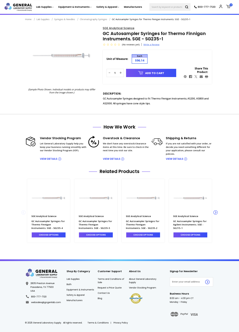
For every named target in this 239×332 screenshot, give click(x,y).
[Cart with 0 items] (229, 7)
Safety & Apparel (76, 295)
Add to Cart (151, 73)
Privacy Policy (121, 322)
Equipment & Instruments (80, 289)
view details (48, 159)
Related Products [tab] (119, 171)
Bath (69, 284)
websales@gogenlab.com (43, 302)
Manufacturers (133, 7)
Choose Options (49, 234)
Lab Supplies (73, 279)
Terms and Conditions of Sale (111, 280)
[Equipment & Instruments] (75, 7)
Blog (100, 298)
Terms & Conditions (98, 322)
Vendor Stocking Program (142, 287)
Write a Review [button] (151, 44)
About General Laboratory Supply (142, 280)
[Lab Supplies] (44, 7)
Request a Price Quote (110, 287)
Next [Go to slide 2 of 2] (215, 212)
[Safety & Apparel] (107, 7)
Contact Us (104, 293)
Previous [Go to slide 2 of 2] (23, 212)
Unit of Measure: (117, 59)
